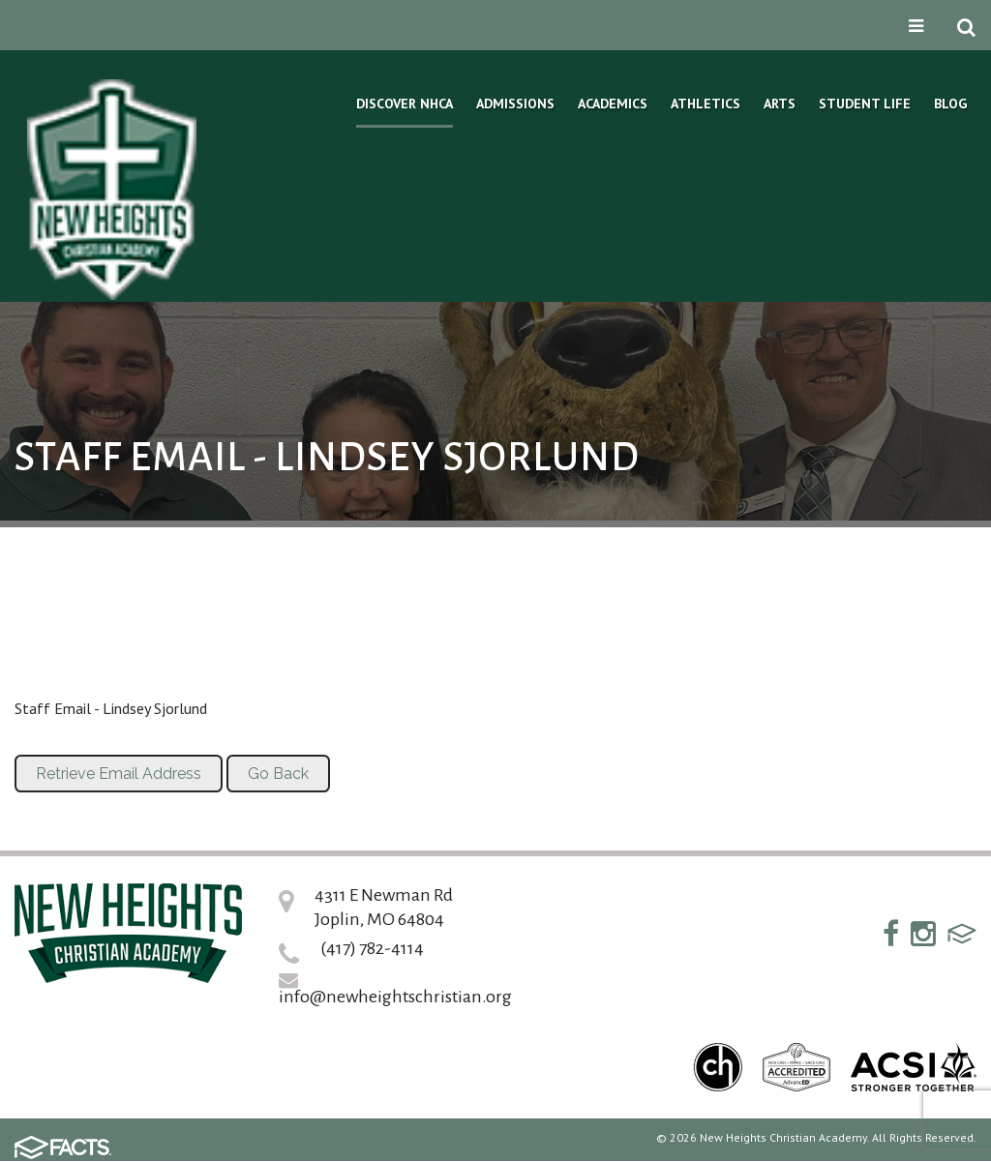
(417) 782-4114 (372, 948)
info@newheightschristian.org (395, 996)
